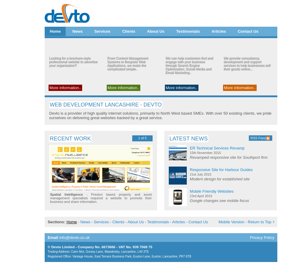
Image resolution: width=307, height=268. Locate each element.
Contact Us (248, 31)
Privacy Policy (262, 237)
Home (55, 31)
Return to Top (259, 222)
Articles (219, 31)
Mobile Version (231, 222)
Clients (129, 31)
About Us (155, 31)
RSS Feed (258, 138)
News (77, 31)
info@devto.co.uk (74, 237)
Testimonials (188, 31)
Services (102, 31)
